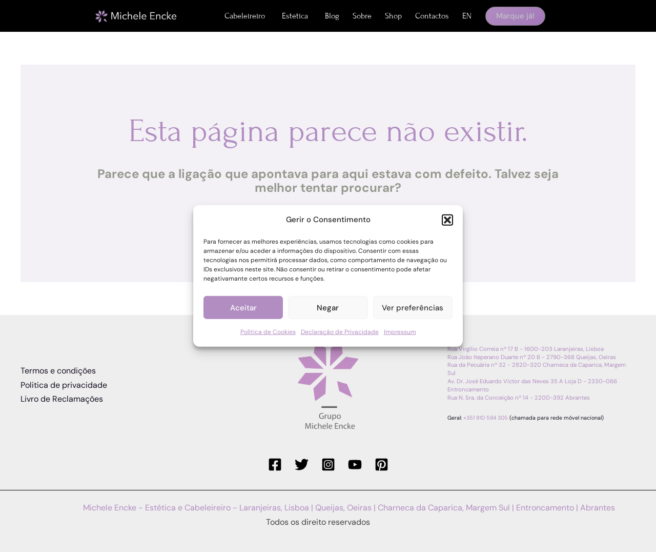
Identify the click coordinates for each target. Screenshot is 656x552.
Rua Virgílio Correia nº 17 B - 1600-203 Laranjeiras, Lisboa (525, 349)
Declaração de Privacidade (340, 332)
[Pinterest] (382, 465)
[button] (447, 219)
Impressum (400, 332)
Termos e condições (58, 370)
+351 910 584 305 (485, 417)
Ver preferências (412, 308)
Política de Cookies (268, 332)
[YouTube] (355, 465)
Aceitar (243, 308)
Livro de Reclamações (61, 398)
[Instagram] (328, 465)
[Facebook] (275, 465)
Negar (328, 308)
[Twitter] (302, 465)
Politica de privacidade (63, 385)
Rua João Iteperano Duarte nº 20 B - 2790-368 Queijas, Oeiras (531, 357)
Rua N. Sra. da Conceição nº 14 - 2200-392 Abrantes (518, 398)
